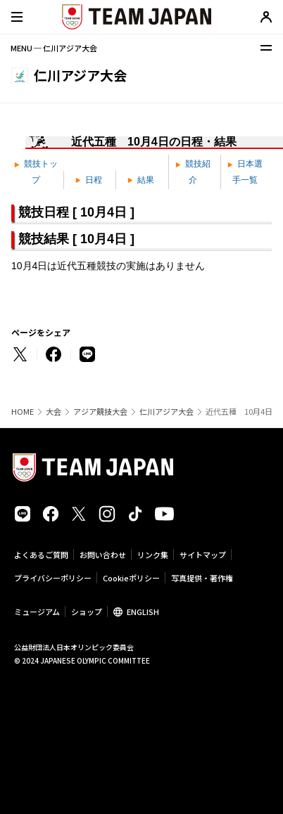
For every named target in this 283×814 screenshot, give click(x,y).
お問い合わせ (103, 554)
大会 (53, 411)
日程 (88, 180)
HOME (22, 411)
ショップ (86, 611)
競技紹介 (192, 171)
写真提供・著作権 (202, 577)
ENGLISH (143, 611)
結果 (140, 180)
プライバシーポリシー (53, 577)
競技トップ (36, 171)
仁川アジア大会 (166, 411)
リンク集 (152, 554)
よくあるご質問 (41, 554)
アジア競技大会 (100, 411)
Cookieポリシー (131, 577)
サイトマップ (203, 554)
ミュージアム (37, 611)
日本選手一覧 (245, 171)
